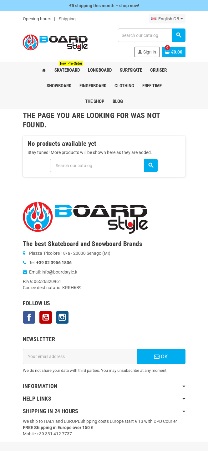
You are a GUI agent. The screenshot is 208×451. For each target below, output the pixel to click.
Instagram (62, 317)
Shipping (67, 18)
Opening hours (37, 18)
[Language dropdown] (167, 18)
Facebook (29, 317)
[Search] (151, 35)
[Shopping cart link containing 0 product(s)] (173, 52)
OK (161, 356)
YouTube (45, 317)
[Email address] (80, 356)
